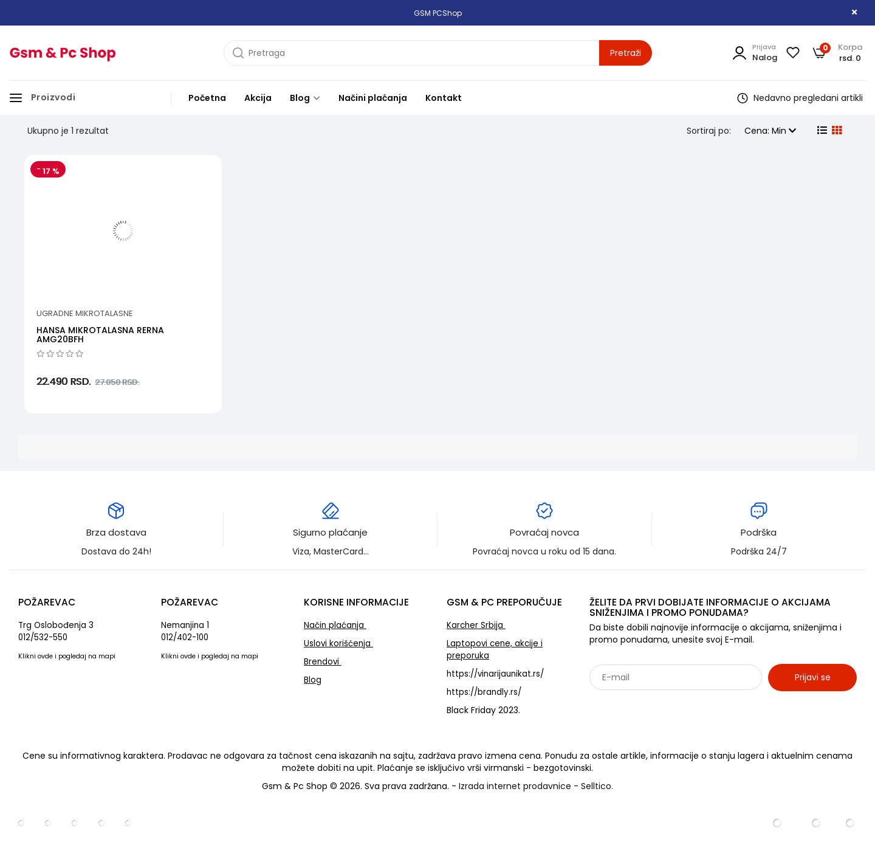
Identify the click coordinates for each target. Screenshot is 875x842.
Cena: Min (770, 131)
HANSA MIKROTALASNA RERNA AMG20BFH (100, 334)
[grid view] (835, 131)
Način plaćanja (335, 625)
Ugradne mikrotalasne (84, 313)
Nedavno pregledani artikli (800, 98)
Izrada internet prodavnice (515, 786)
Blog (305, 98)
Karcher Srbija (476, 625)
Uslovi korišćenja (338, 643)
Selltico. (597, 786)
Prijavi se (813, 677)
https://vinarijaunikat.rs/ (495, 674)
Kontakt (443, 98)
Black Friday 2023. (483, 710)
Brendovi (322, 662)
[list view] (821, 131)
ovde (45, 656)
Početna (207, 98)
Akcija (258, 98)
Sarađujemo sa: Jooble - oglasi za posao (665, 704)
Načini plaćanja (372, 98)
